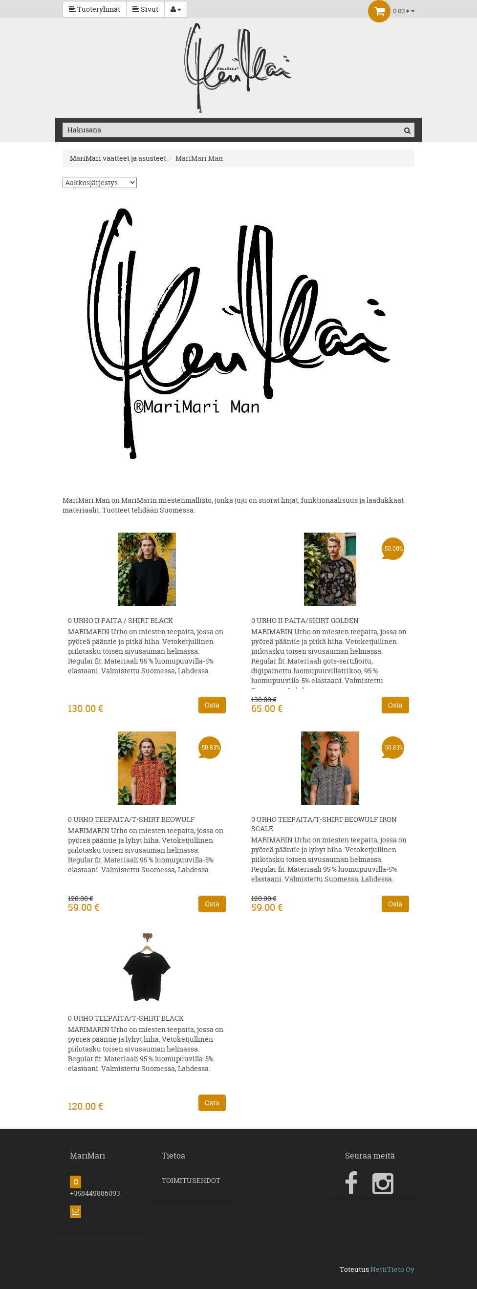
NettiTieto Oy (392, 1269)
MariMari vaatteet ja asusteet (118, 158)
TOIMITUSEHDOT (191, 1180)
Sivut (145, 9)
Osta (212, 704)
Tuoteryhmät (94, 9)
